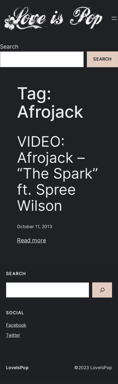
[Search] (102, 290)
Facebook (16, 325)
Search (9, 46)
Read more (31, 240)
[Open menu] (114, 18)
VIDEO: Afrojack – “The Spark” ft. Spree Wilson (57, 173)
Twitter (13, 335)
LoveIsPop (17, 367)
